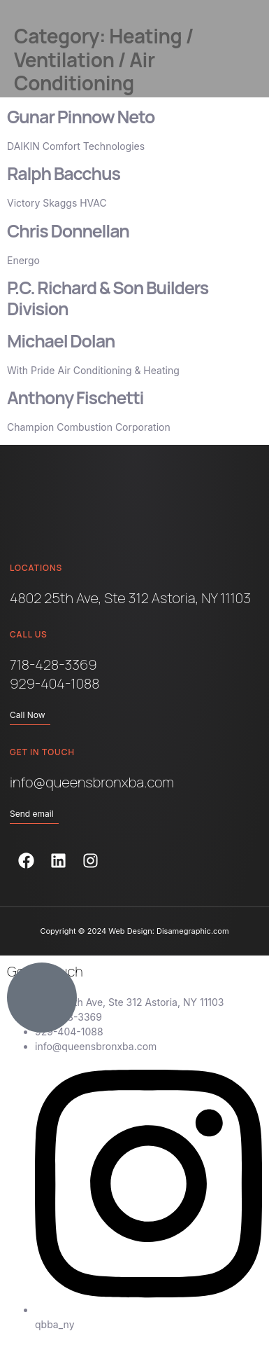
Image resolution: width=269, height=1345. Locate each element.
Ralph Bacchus (63, 173)
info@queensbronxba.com (92, 782)
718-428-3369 (53, 664)
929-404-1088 (54, 683)
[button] (234, 49)
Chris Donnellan (68, 231)
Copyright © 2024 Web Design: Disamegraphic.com (134, 931)
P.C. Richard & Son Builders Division (107, 298)
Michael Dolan (61, 341)
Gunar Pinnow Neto (80, 116)
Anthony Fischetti (75, 397)
